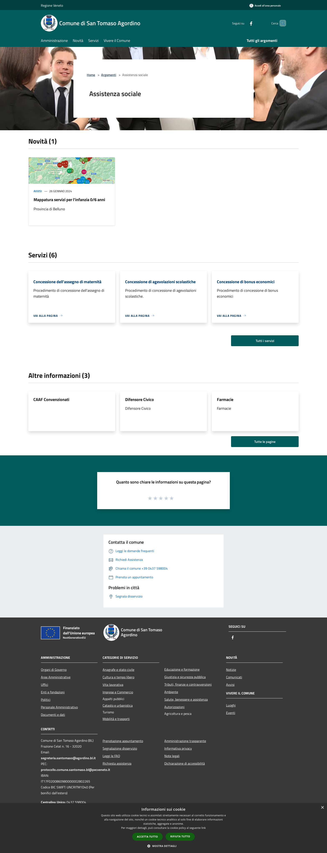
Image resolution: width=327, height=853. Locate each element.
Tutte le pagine (264, 441)
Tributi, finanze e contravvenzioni (188, 684)
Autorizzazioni (174, 706)
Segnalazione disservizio (120, 748)
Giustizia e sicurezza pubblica (185, 676)
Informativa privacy (178, 748)
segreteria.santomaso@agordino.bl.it (68, 757)
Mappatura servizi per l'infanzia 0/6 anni (69, 199)
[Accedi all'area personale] (265, 5)
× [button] (322, 807)
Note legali (172, 755)
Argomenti (108, 74)
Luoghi (231, 705)
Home (91, 74)
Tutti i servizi (265, 340)
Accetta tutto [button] (147, 836)
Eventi (230, 712)
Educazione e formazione (182, 669)
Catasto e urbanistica (118, 705)
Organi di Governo (54, 669)
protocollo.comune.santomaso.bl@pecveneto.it (75, 769)
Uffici (44, 684)
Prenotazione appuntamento (123, 740)
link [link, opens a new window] (203, 828)
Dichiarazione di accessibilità (184, 763)
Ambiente (171, 691)
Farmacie (225, 399)
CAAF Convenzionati (51, 399)
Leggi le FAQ (111, 755)
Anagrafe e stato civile (118, 669)
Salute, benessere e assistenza (186, 699)
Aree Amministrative (55, 677)
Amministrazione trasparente (185, 740)
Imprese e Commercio (118, 692)
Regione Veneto (52, 5)
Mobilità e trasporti (116, 718)
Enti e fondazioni (53, 692)
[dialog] (163, 828)
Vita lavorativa (113, 684)
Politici (45, 699)
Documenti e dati (53, 714)
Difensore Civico (139, 399)
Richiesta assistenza (117, 763)
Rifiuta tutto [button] (180, 836)
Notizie (231, 669)
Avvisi (38, 191)
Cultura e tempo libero (118, 677)
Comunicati (234, 677)
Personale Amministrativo (59, 707)
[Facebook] (244, 23)
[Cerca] (281, 23)
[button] (163, 846)
